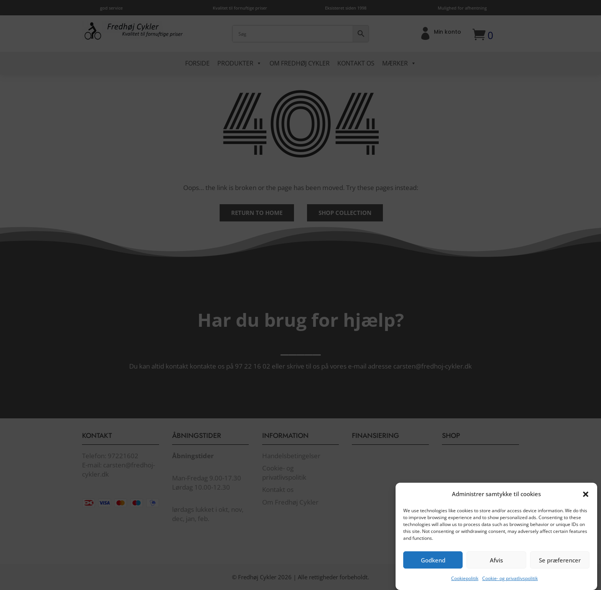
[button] (586, 501)
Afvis (496, 567)
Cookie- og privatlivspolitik (510, 585)
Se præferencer (560, 567)
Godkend (433, 567)
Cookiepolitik (464, 585)
